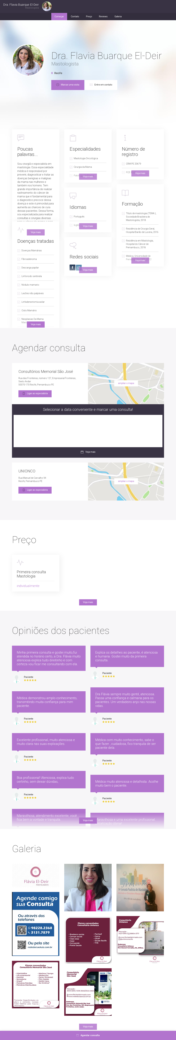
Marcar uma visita (97, 85)
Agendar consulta (88, 1035)
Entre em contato (130, 85)
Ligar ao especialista (35, 394)
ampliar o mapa (126, 383)
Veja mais (36, 324)
